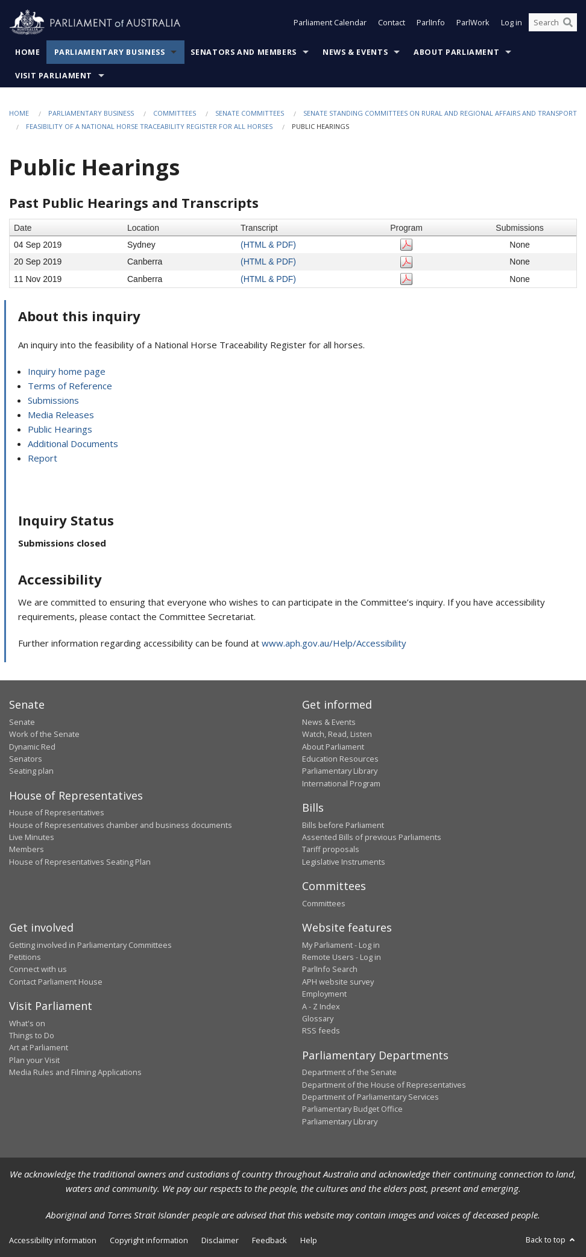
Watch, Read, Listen (337, 734)
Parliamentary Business (109, 52)
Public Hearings (60, 429)
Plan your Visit (34, 1060)
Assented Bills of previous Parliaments (371, 837)
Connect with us (38, 969)
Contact (391, 22)
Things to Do (31, 1035)
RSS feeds (321, 1030)
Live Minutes (31, 837)
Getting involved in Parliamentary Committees (90, 944)
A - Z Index (321, 1006)
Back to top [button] (551, 1239)
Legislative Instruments (343, 861)
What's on (27, 1023)
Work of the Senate (44, 734)
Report (42, 458)
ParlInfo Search (330, 969)
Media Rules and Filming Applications (75, 1072)
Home (27, 52)
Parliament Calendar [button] (330, 22)
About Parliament (456, 52)
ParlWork (473, 22)
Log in (511, 22)
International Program (341, 783)
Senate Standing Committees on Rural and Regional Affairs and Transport (440, 113)
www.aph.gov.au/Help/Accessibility (334, 643)
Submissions (53, 400)
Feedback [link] (269, 1240)
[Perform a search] (568, 23)
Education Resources (340, 758)
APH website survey (338, 981)
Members (26, 849)
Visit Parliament (53, 76)
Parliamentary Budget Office (352, 1108)
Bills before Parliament (343, 825)
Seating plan (31, 770)
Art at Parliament (38, 1047)
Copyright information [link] (149, 1240)
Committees (174, 113)
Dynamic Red (32, 746)
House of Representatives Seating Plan (80, 861)
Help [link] (308, 1240)
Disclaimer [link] (220, 1240)
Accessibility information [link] (52, 1240)
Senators (25, 758)
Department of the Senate (349, 1072)
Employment (324, 993)
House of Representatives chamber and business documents (120, 825)
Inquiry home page (67, 371)
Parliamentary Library (339, 770)
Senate (22, 721)
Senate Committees (249, 113)
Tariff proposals (330, 849)
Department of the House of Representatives (384, 1084)
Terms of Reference (70, 386)
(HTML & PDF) (268, 244)
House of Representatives (56, 812)
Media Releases (61, 415)
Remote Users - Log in (341, 956)
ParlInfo (431, 22)
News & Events (355, 52)
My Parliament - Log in (341, 944)
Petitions (25, 956)
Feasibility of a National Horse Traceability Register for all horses (149, 126)
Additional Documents (73, 443)
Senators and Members (244, 52)
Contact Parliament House (55, 981)
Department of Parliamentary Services (370, 1096)
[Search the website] (553, 23)
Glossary (317, 1018)
